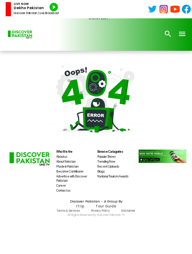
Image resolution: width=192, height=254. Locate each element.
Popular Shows (106, 156)
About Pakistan (66, 161)
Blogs (101, 171)
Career (61, 185)
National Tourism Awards (113, 176)
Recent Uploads (108, 166)
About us (62, 156)
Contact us (63, 190)
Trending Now (106, 161)
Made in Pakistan (67, 166)
